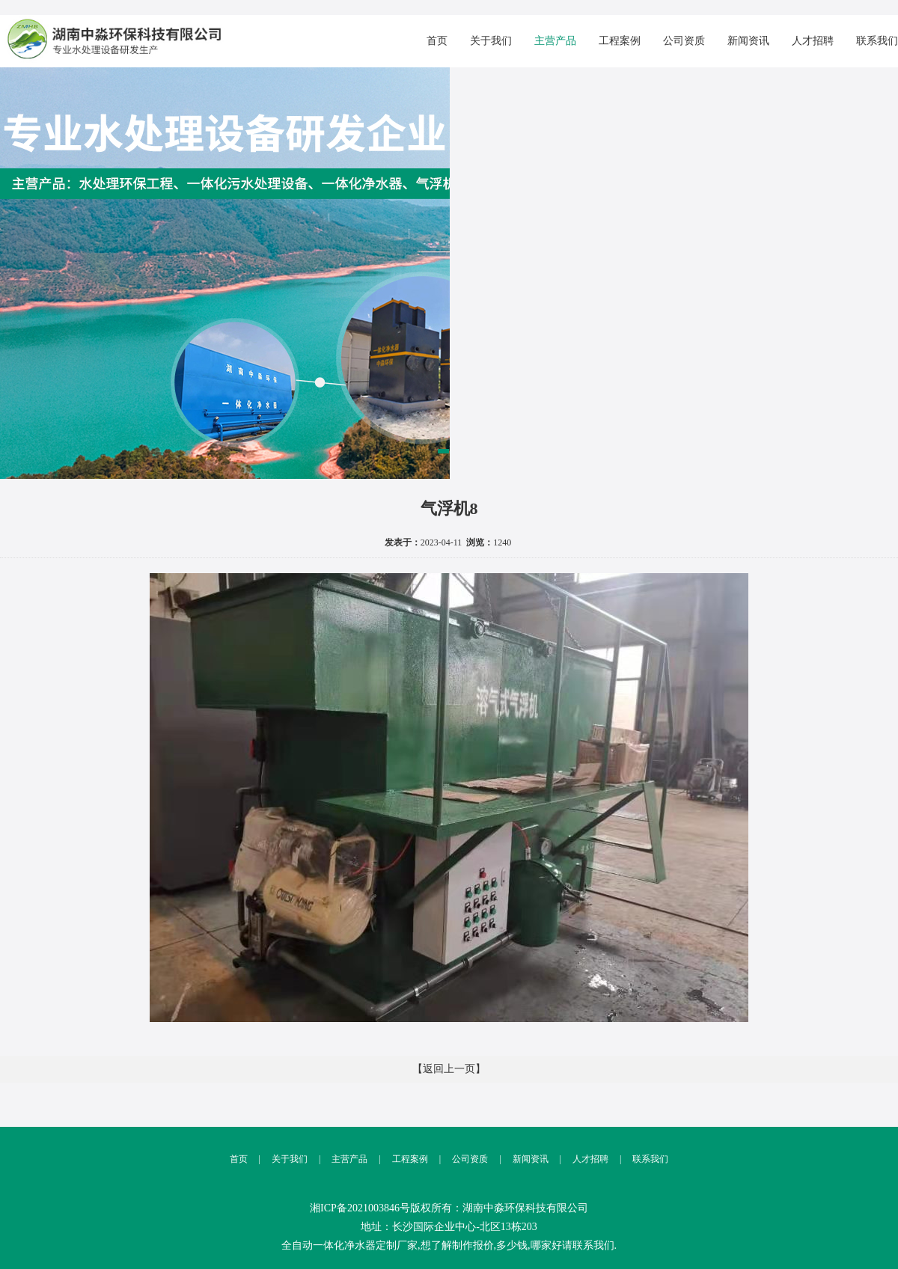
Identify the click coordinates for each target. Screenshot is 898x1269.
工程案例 (620, 40)
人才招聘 (813, 40)
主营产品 (555, 40)
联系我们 (877, 40)
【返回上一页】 (449, 1068)
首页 (437, 40)
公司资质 (684, 40)
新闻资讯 (748, 40)
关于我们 (491, 40)
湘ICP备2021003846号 (360, 1208)
